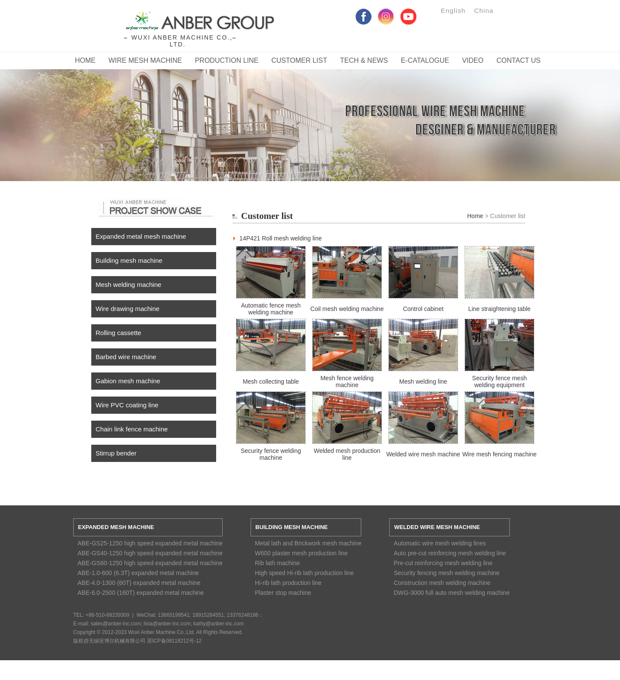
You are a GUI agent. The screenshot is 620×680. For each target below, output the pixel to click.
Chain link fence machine (132, 429)
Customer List (299, 60)
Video (473, 60)
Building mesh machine (129, 260)
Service (310, 116)
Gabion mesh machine (128, 381)
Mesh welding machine (128, 284)
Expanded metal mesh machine (141, 236)
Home (85, 60)
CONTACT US (518, 60)
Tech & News (364, 60)
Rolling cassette (118, 332)
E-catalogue (425, 60)
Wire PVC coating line (127, 405)
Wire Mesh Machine (145, 60)
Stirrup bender (116, 453)
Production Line (227, 60)
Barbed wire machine (126, 356)
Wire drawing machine (127, 308)
